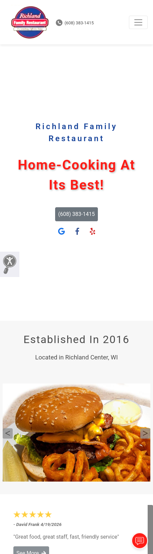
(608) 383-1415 (75, 22)
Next (145, 433)
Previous (8, 433)
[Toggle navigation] (138, 22)
